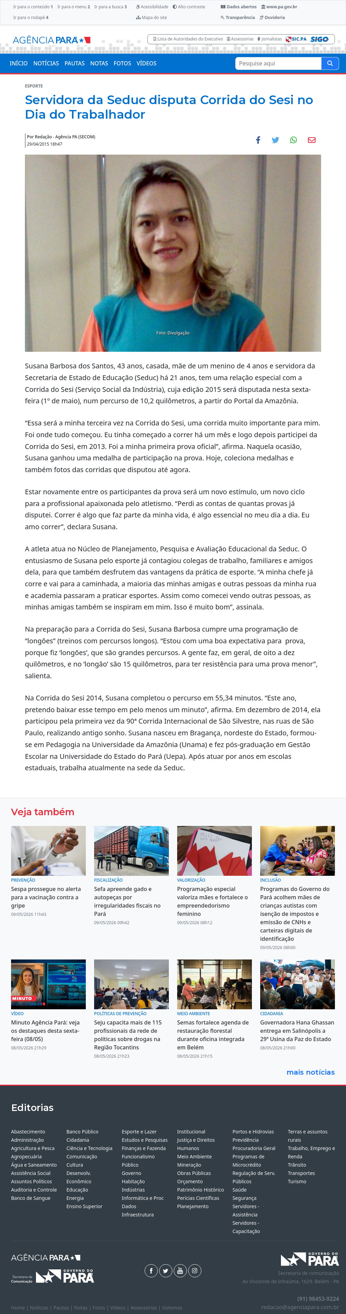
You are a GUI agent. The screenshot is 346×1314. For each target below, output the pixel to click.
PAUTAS (74, 63)
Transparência (238, 17)
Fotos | (101, 1307)
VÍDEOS (146, 63)
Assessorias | (146, 1307)
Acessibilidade (152, 7)
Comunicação (81, 1156)
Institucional (191, 1131)
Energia (75, 1198)
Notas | (83, 1307)
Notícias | (42, 1307)
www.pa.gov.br (279, 7)
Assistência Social (31, 1173)
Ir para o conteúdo (33, 7)
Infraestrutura (138, 1214)
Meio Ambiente (194, 1156)
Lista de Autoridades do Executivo (188, 39)
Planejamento (193, 1206)
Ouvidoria (272, 17)
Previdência (246, 1140)
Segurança (244, 1198)
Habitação (133, 1181)
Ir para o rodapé (30, 17)
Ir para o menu (73, 7)
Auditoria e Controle (34, 1189)
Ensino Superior (84, 1206)
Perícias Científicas (198, 1198)
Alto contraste (189, 7)
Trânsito (297, 1164)
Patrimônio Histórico (200, 1189)
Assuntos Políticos (31, 1181)
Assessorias (240, 39)
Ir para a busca (110, 7)
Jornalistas (269, 39)
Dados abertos (238, 7)
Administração (27, 1140)
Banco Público (82, 1131)
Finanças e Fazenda (144, 1148)
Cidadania (77, 1140)
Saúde (240, 1189)
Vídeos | (120, 1307)
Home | (20, 1307)
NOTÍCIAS (46, 63)
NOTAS (99, 63)
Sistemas (172, 1307)
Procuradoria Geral (254, 1148)
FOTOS (122, 63)
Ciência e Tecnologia (89, 1148)
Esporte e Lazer (139, 1131)
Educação (77, 1189)
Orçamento (190, 1181)
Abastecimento (28, 1131)
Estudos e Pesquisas (144, 1140)
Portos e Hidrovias (253, 1131)
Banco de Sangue (31, 1198)
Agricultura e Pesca (33, 1148)
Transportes (301, 1173)
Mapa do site (151, 17)
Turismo (297, 1181)
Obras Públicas (194, 1173)
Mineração (189, 1164)
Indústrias (133, 1189)
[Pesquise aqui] (330, 63)
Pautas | (64, 1307)
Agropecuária (26, 1156)
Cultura (74, 1164)
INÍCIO (19, 63)
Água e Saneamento (34, 1164)
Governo (131, 1173)
